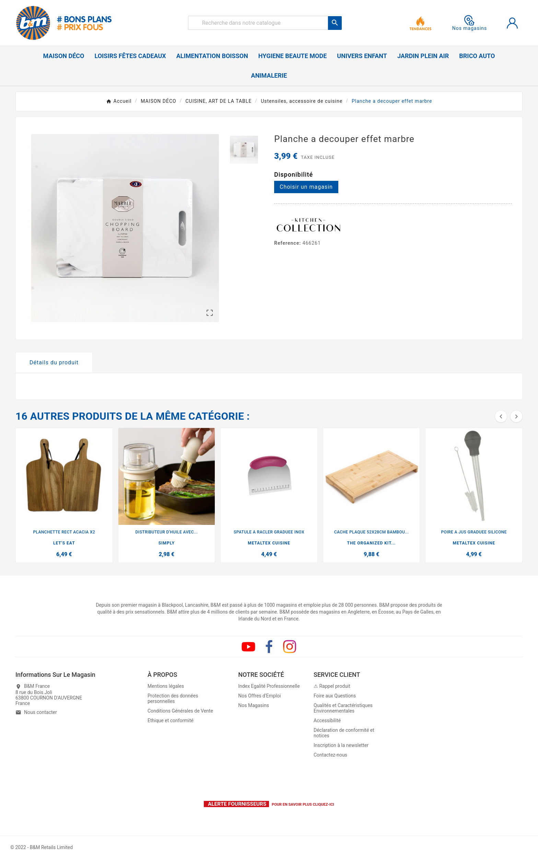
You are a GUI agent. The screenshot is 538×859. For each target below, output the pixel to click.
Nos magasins (469, 23)
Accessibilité (327, 720)
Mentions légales (166, 686)
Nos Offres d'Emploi (259, 695)
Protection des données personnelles (173, 698)
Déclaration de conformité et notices (344, 732)
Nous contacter (40, 712)
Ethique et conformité (171, 720)
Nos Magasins (253, 705)
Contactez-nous (330, 755)
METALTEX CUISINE (269, 543)
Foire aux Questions (335, 695)
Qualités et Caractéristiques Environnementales (343, 708)
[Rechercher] (258, 23)
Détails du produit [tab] (54, 362)
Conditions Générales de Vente (180, 711)
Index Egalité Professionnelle (269, 686)
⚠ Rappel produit (332, 686)
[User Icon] (512, 23)
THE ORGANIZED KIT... (371, 543)
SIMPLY (167, 543)
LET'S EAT (64, 543)
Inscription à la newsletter (341, 745)
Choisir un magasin (306, 187)
